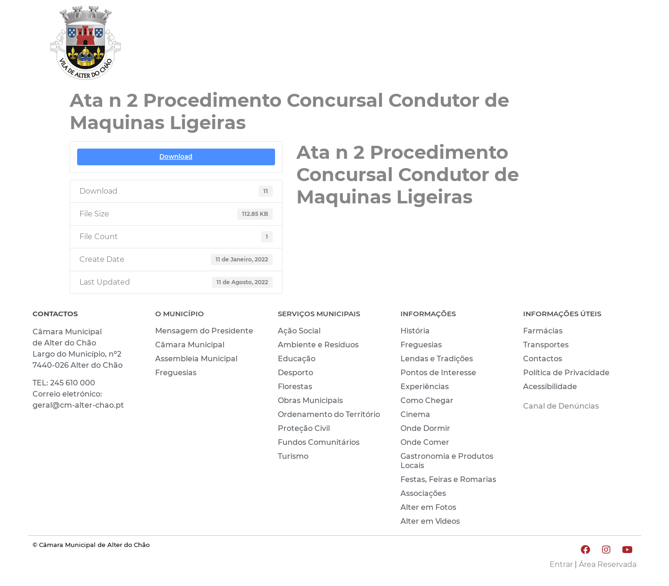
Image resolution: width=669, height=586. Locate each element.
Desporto (295, 372)
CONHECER (548, 45)
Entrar (561, 564)
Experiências (424, 386)
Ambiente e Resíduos (318, 344)
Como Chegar (426, 400)
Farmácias (543, 330)
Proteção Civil (304, 428)
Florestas (295, 386)
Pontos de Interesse (438, 372)
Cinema (415, 414)
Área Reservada (607, 564)
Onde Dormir (425, 428)
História (415, 330)
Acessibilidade (550, 386)
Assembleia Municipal (196, 358)
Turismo (293, 456)
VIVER (491, 45)
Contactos (542, 358)
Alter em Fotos (428, 507)
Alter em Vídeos (430, 521)
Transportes (546, 344)
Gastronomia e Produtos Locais (446, 461)
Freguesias (176, 372)
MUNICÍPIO (435, 45)
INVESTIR (612, 45)
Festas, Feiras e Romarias (448, 479)
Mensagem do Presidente (204, 330)
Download (175, 156)
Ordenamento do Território (329, 414)
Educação (296, 358)
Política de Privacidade (566, 372)
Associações (423, 493)
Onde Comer (424, 442)
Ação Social (299, 330)
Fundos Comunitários (319, 442)
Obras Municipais (310, 400)
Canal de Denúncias (561, 406)
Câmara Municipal (189, 344)
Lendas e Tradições (436, 358)
